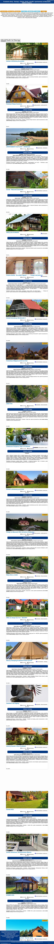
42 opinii (38, 544)
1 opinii (35, 629)
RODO (12, 937)
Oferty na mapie (11, 11)
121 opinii (37, 672)
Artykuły (43, 11)
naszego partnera (25, 81)
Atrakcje (37, 11)
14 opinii (33, 116)
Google (3, 932)
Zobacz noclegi (27, 70)
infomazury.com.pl (50, 0)
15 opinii (34, 73)
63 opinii (32, 715)
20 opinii (31, 907)
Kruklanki (45, 43)
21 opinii (34, 201)
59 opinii (32, 244)
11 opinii (34, 501)
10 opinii (35, 330)
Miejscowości (17, 11)
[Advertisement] (27, 28)
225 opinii (30, 415)
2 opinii (31, 821)
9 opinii (37, 864)
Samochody (31, 11)
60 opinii (32, 587)
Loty (24, 11)
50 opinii (40, 287)
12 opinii (35, 373)
